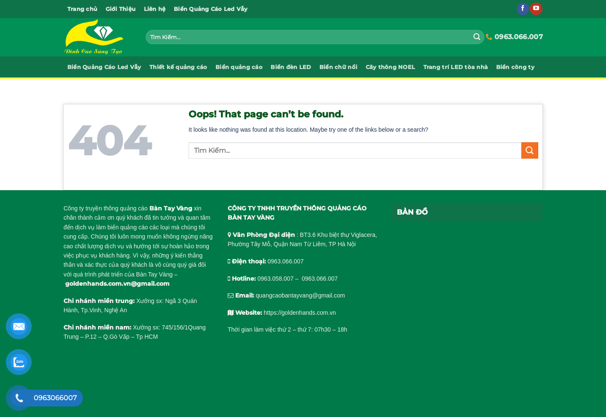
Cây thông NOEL (390, 67)
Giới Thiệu (121, 8)
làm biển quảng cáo (122, 227)
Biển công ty (515, 67)
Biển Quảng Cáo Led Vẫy (211, 8)
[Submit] (477, 37)
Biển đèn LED (291, 67)
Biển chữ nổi (338, 67)
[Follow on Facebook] (523, 9)
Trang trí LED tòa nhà (455, 67)
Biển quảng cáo (239, 67)
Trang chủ (82, 8)
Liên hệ (155, 8)
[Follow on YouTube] (536, 9)
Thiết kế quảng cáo (178, 67)
